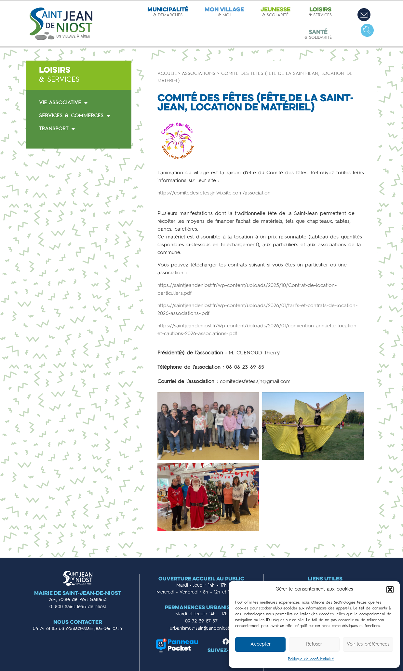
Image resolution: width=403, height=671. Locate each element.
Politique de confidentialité (311, 659)
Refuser (314, 644)
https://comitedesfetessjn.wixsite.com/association (214, 193)
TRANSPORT (57, 129)
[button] (390, 589)
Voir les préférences (368, 644)
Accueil (166, 73)
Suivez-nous (226, 651)
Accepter (260, 644)
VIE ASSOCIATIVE (63, 103)
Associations (198, 73)
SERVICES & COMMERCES (74, 116)
